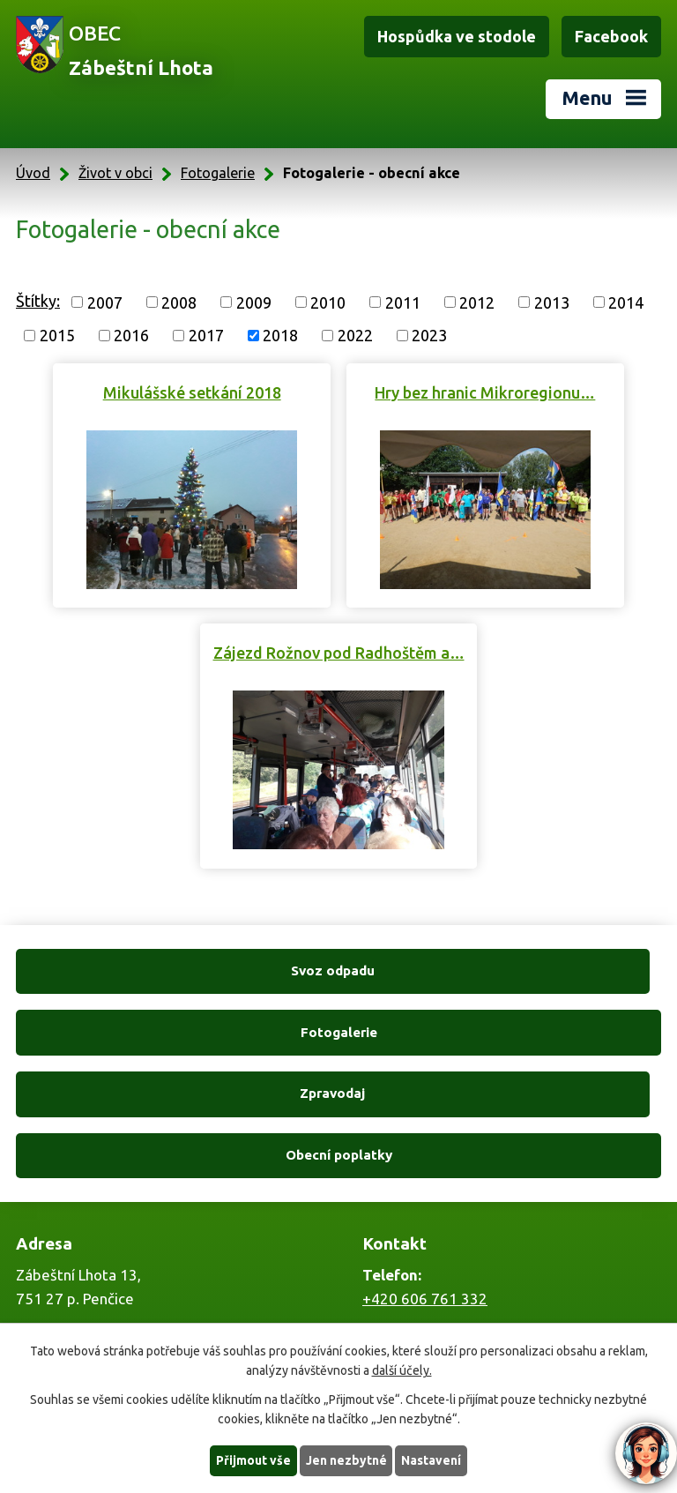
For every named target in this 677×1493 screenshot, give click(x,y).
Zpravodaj (173, 1032)
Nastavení (432, 1460)
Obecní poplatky (503, 1032)
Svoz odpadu (174, 970)
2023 (429, 335)
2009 (254, 301)
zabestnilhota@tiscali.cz (444, 1311)
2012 (477, 301)
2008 (179, 301)
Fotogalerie (218, 173)
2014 (626, 301)
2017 (206, 335)
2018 (280, 335)
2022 (355, 335)
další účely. (402, 1370)
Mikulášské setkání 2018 (192, 392)
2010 (328, 301)
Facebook (611, 36)
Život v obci (115, 173)
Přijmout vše (253, 1460)
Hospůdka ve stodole (456, 36)
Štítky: (38, 301)
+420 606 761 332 (424, 1176)
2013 (551, 301)
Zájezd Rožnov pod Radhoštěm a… (339, 652)
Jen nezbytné (346, 1460)
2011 (402, 301)
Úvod (33, 173)
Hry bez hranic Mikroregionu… (485, 392)
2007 (105, 301)
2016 (131, 335)
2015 (57, 335)
